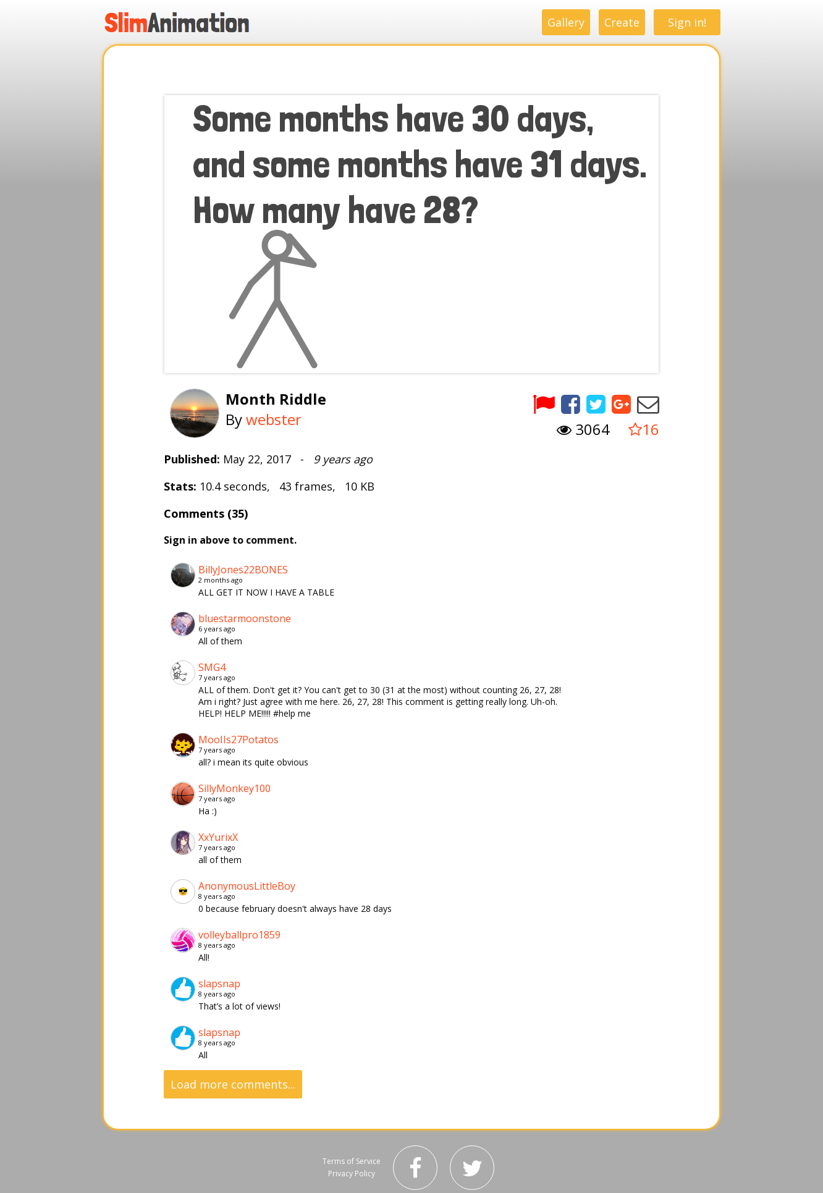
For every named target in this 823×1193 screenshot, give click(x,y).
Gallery (566, 22)
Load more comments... (233, 1084)
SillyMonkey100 (234, 788)
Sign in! (687, 22)
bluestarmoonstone (244, 618)
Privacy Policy (351, 1173)
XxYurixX (218, 837)
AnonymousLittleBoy (246, 886)
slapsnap (219, 983)
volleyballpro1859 (239, 935)
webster (274, 419)
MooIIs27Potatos (238, 739)
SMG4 (212, 667)
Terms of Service (352, 1161)
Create (621, 22)
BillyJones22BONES (243, 569)
